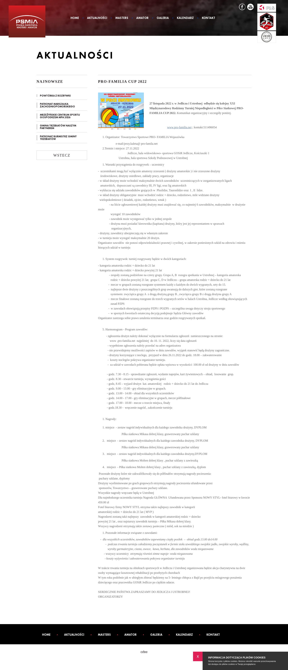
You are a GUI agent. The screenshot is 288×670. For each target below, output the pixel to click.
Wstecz (61, 155)
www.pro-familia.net (179, 127)
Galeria (163, 18)
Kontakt (208, 18)
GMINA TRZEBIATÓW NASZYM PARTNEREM (58, 126)
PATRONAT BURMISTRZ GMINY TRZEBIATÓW (58, 137)
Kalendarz (185, 18)
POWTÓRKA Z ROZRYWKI (55, 95)
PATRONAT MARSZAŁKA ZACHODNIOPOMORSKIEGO (57, 105)
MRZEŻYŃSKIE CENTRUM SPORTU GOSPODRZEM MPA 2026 (60, 116)
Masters (121, 18)
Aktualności (97, 18)
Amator (142, 18)
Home (75, 18)
